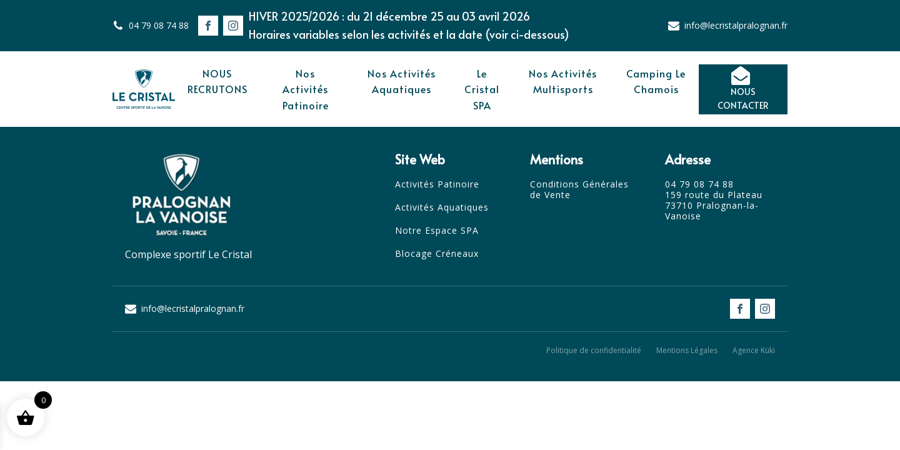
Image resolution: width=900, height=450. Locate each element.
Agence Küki (753, 350)
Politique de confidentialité (593, 350)
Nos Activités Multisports (563, 81)
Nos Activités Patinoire (305, 89)
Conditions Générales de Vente (579, 190)
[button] (743, 89)
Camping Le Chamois (656, 81)
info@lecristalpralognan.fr (736, 25)
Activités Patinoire (437, 184)
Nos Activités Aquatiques (402, 81)
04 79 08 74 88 (159, 25)
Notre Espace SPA (437, 231)
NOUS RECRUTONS (218, 81)
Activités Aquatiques (442, 207)
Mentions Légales (687, 350)
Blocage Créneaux (437, 254)
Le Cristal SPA (481, 89)
